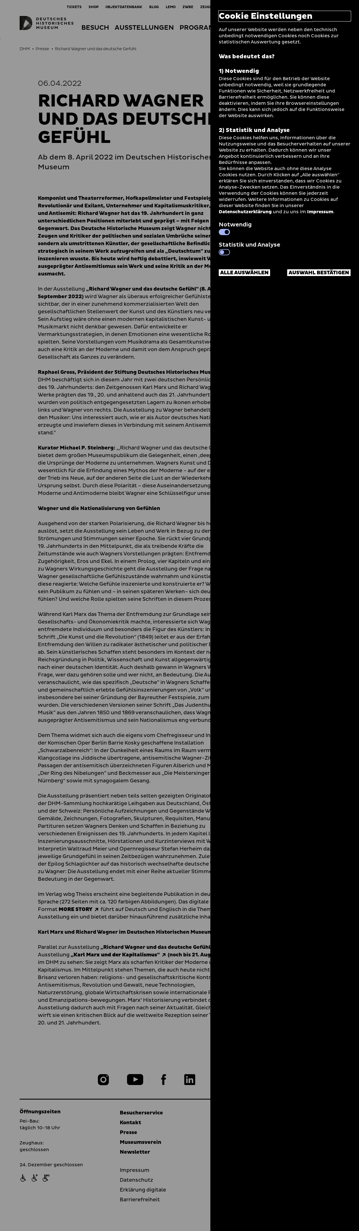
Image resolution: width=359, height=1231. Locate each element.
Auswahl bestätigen (319, 273)
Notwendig (235, 228)
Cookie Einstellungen (265, 16)
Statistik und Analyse (249, 248)
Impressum (320, 212)
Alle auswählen (244, 273)
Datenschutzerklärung (245, 212)
